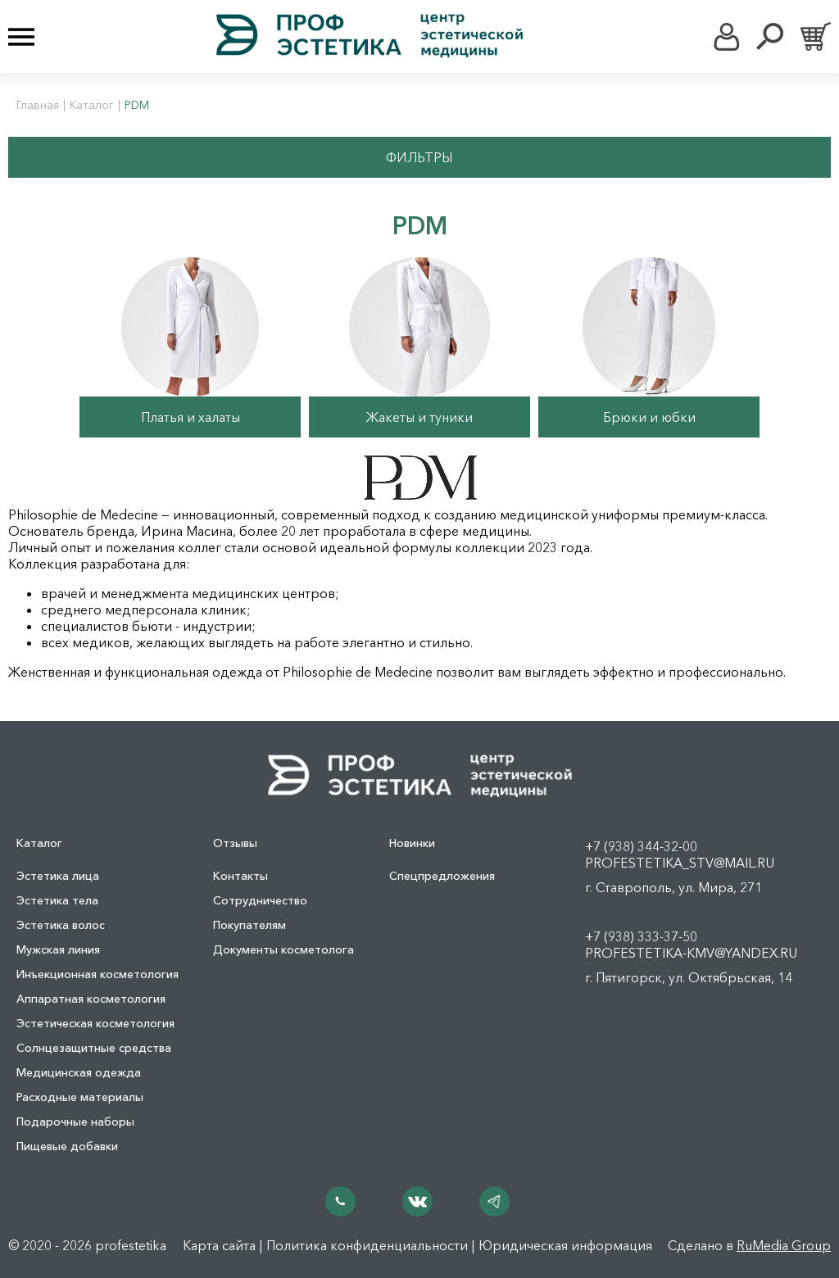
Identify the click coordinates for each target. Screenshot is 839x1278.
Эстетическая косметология (95, 1023)
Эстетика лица (57, 875)
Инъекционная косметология (97, 974)
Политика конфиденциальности (367, 1245)
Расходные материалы (79, 1097)
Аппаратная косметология (91, 998)
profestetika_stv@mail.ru (679, 862)
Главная (37, 104)
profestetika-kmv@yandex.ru (691, 953)
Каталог (92, 104)
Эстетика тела (57, 900)
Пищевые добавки (67, 1146)
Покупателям (249, 925)
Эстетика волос (60, 925)
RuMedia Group (784, 1245)
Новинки (412, 843)
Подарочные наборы (75, 1121)
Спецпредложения (442, 875)
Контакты (240, 875)
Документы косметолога (283, 949)
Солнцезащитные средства (93, 1047)
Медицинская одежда (78, 1072)
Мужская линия (58, 949)
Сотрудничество (260, 900)
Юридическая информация (565, 1245)
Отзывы (235, 843)
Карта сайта (219, 1245)
